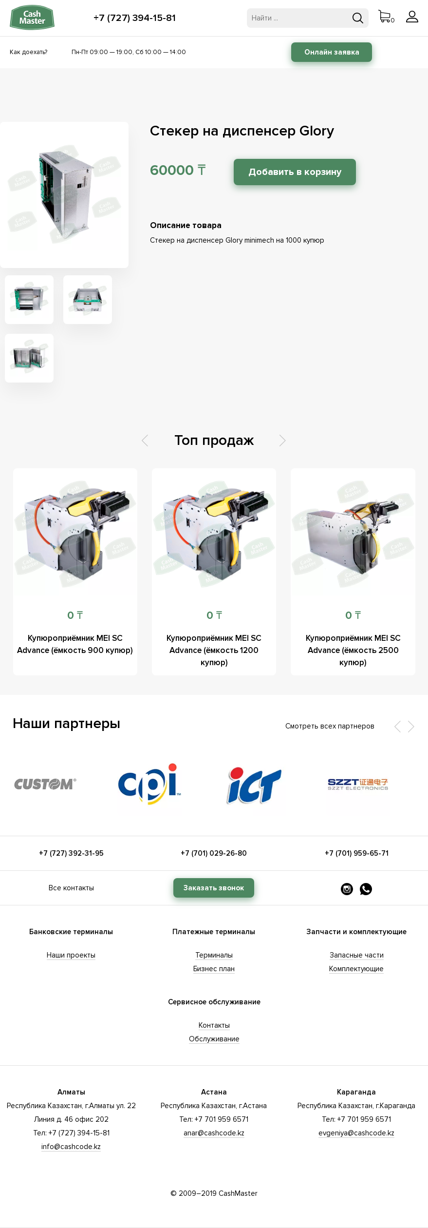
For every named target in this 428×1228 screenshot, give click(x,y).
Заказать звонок (214, 887)
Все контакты (71, 887)
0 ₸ (75, 615)
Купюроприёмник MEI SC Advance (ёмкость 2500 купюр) (353, 650)
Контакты (214, 1025)
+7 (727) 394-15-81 (134, 18)
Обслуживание (214, 1039)
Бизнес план (214, 968)
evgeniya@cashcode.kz (356, 1133)
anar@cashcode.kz (214, 1133)
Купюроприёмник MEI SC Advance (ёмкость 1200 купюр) (214, 650)
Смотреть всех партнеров (329, 726)
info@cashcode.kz (71, 1146)
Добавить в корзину (294, 172)
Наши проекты (71, 955)
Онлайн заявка (331, 52)
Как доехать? (28, 52)
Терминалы (214, 955)
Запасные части (357, 955)
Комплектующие (356, 968)
